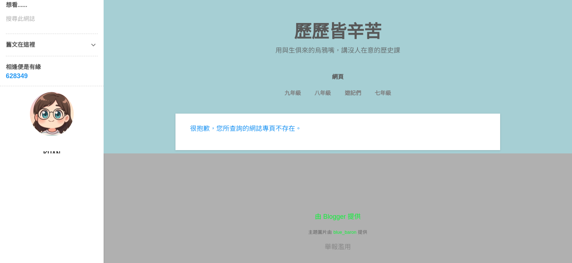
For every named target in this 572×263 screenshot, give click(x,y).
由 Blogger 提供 (338, 216)
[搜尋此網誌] (52, 19)
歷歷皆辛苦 (338, 31)
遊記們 (353, 93)
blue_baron (344, 232)
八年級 (322, 93)
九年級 (293, 93)
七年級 (383, 93)
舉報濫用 (338, 247)
